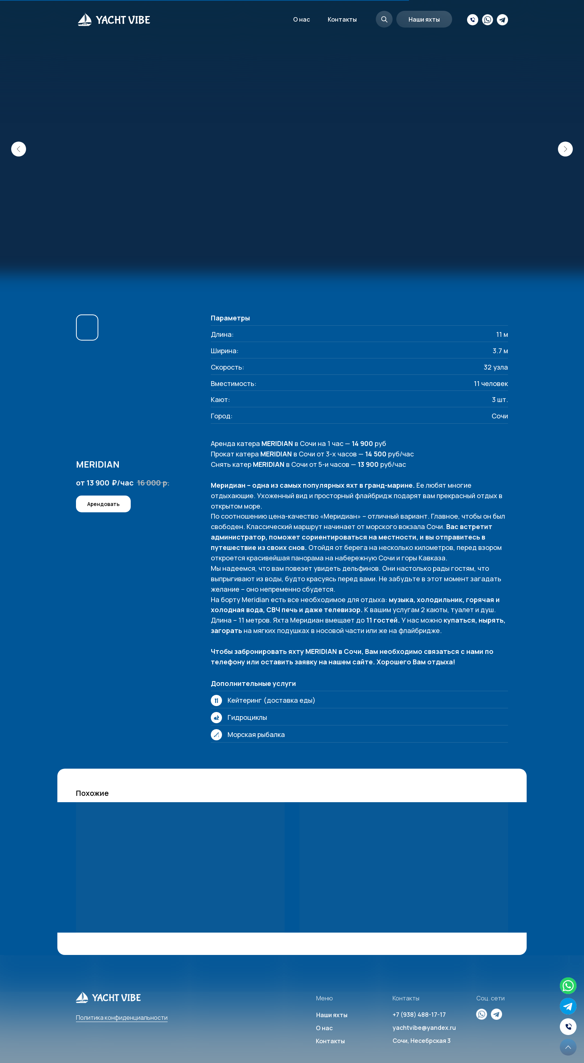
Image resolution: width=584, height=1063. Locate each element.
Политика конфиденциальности (122, 1017)
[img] (568, 1006)
